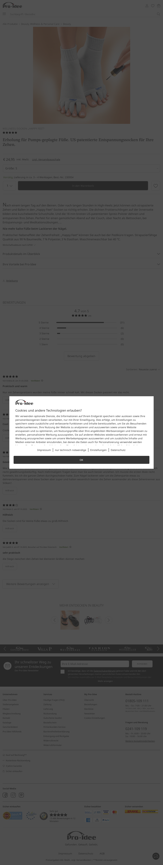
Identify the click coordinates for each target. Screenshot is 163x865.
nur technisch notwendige (70, 450)
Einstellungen (98, 450)
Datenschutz (118, 450)
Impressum (44, 450)
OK (81, 460)
